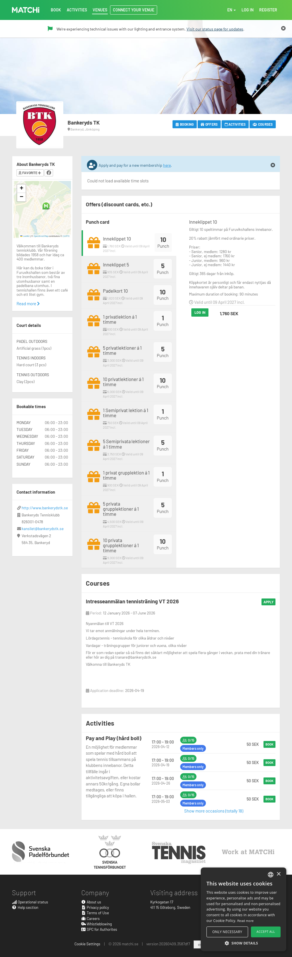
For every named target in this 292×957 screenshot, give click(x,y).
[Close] (283, 28)
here (167, 165)
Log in (199, 312)
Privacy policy (95, 907)
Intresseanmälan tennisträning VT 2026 (132, 601)
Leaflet (25, 236)
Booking (185, 124)
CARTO (66, 236)
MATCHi (25, 10)
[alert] (243, 909)
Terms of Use (95, 912)
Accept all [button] (266, 931)
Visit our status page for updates (214, 29)
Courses (263, 124)
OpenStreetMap (41, 236)
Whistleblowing (96, 923)
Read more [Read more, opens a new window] (245, 921)
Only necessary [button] (227, 931)
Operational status (30, 901)
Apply (268, 602)
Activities (235, 124)
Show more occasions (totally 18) (213, 810)
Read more (28, 303)
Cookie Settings (87, 943)
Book (269, 744)
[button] (46, 205)
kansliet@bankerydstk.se (43, 528)
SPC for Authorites (99, 929)
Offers (209, 124)
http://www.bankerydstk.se (45, 507)
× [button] (278, 874)
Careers (90, 918)
